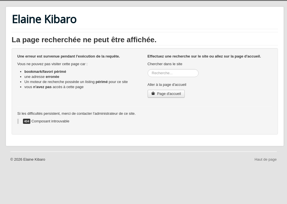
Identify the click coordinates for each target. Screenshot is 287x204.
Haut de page (265, 159)
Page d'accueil (166, 94)
